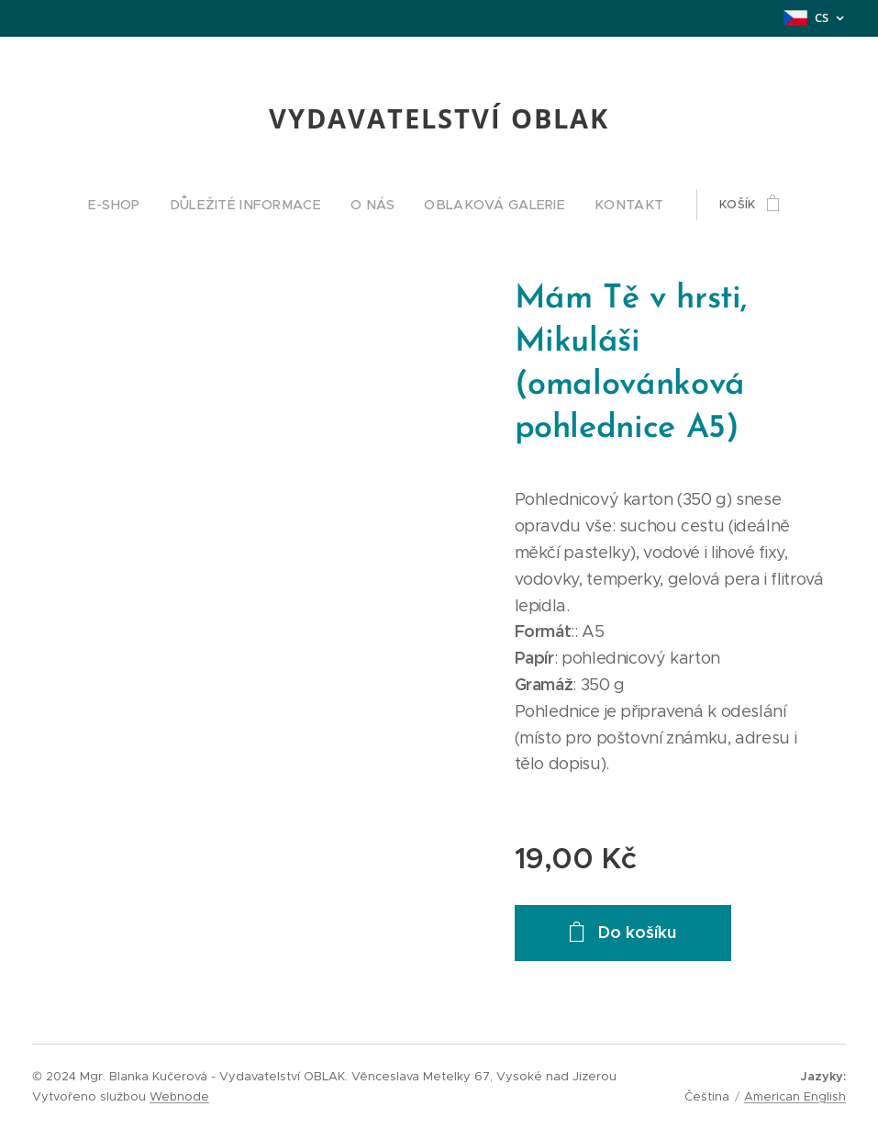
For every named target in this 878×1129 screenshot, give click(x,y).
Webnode (179, 1096)
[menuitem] (141, 205)
